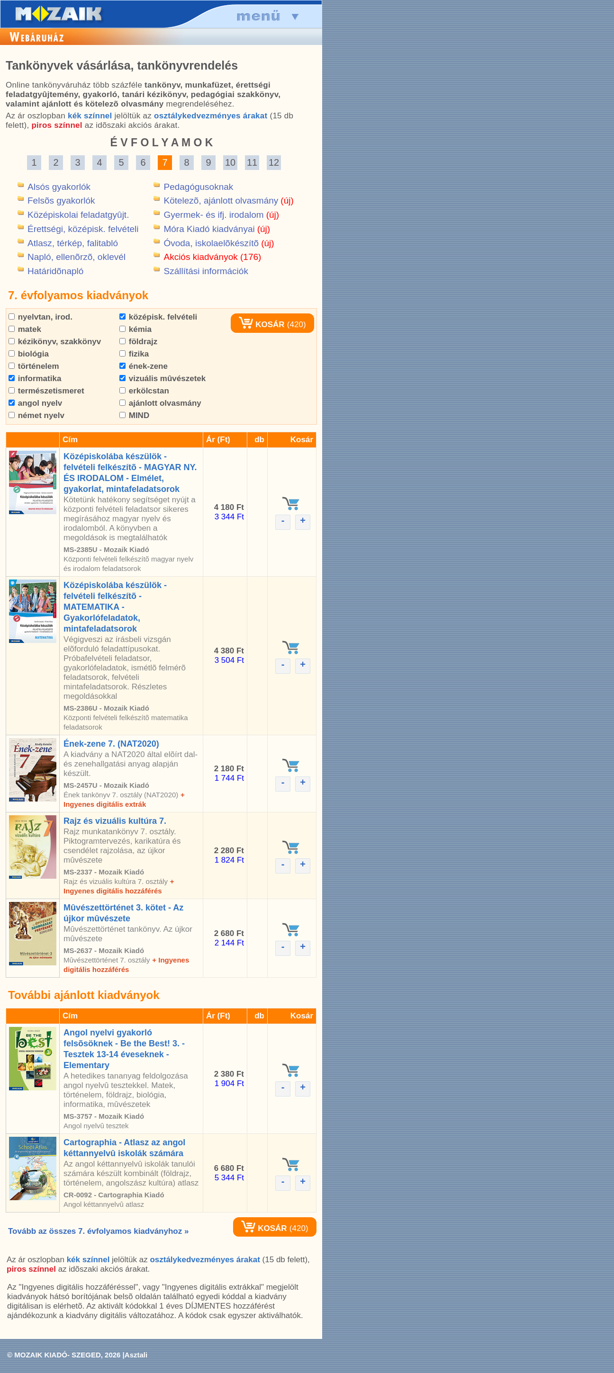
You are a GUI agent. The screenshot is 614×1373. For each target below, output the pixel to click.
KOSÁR (261, 324)
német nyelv (36, 415)
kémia (135, 329)
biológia (29, 353)
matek (25, 329)
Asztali (136, 1355)
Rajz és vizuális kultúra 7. (114, 821)
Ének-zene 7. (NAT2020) (111, 744)
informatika (35, 378)
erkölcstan (144, 390)
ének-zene (143, 366)
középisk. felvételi (158, 316)
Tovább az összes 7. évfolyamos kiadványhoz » (98, 1231)
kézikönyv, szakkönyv (55, 341)
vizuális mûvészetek (162, 378)
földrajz (138, 341)
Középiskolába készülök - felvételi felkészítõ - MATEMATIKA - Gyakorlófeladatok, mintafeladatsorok (115, 606)
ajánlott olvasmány (160, 403)
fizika (134, 353)
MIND (134, 415)
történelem (34, 366)
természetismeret (46, 390)
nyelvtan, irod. (40, 316)
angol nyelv (35, 403)
